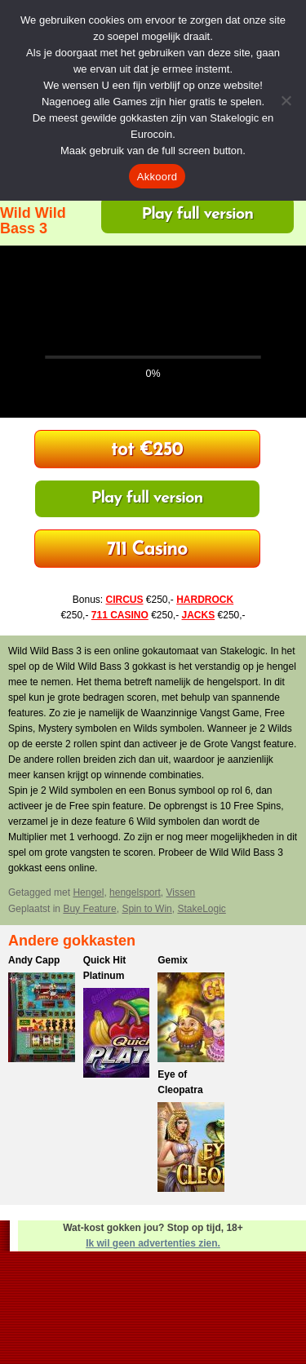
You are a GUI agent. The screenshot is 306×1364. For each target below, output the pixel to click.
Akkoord (157, 176)
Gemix (172, 960)
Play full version (197, 214)
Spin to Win (146, 908)
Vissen (180, 892)
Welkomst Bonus (147, 450)
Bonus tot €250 (147, 550)
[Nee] (285, 100)
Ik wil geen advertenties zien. (153, 1243)
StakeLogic (201, 908)
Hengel (88, 892)
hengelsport (135, 892)
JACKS (198, 615)
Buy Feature (89, 908)
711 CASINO (120, 615)
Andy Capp (34, 960)
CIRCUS (124, 599)
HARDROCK (204, 599)
